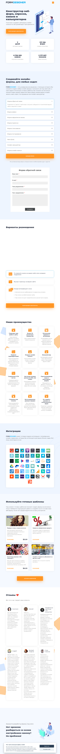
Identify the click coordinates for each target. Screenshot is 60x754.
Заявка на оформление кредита (42, 528)
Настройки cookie (46, 749)
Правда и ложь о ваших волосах (16, 528)
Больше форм (30, 156)
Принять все (46, 746)
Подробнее (10, 539)
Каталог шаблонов (30, 578)
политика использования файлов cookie (25, 750)
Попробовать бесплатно (16, 31)
